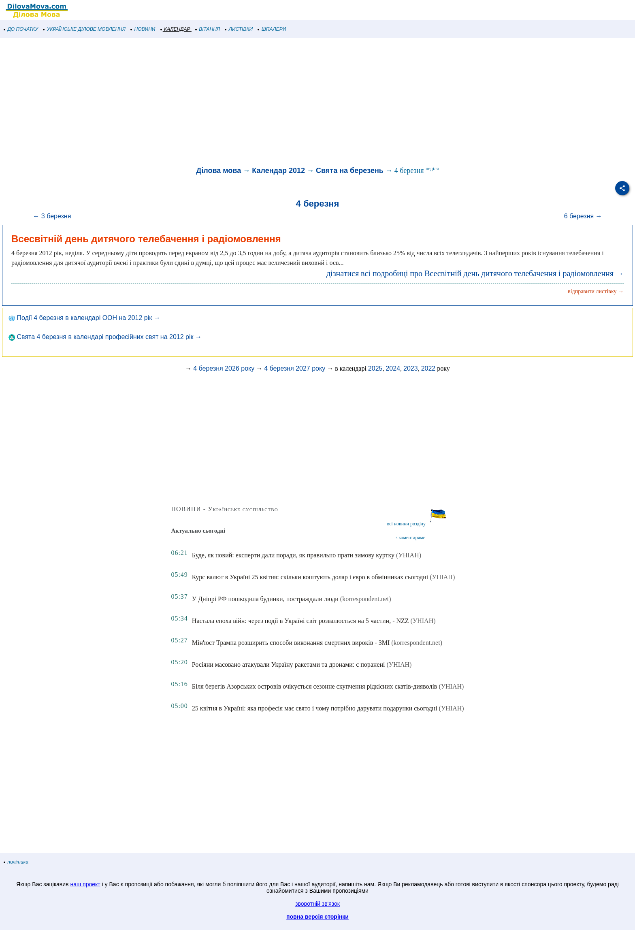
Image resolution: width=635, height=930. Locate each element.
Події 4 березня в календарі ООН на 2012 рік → (84, 317)
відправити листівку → (596, 291)
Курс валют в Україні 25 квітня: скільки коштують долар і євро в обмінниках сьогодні (310, 577)
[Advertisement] (243, 103)
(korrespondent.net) (365, 598)
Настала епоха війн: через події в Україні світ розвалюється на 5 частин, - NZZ (300, 620)
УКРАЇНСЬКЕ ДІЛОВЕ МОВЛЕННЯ (84, 29)
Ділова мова (218, 170)
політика (16, 862)
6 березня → (583, 216)
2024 (393, 368)
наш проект (85, 884)
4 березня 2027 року (294, 368)
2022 (428, 368)
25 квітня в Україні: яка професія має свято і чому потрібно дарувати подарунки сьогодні (314, 708)
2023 (410, 368)
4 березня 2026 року (223, 368)
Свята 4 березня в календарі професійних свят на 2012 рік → (105, 336)
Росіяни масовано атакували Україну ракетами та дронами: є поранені (288, 664)
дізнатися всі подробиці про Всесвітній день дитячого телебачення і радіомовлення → (475, 273)
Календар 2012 (278, 170)
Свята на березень (350, 170)
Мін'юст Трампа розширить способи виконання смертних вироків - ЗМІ (291, 642)
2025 (375, 368)
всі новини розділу (406, 524)
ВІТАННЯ (207, 29)
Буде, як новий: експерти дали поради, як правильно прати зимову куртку (293, 555)
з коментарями (411, 537)
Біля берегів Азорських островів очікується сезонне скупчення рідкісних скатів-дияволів (314, 686)
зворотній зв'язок (317, 903)
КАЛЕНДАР (176, 29)
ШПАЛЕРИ (272, 29)
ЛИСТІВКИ (239, 29)
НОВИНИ (143, 29)
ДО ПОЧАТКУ (21, 29)
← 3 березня (52, 216)
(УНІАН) (408, 555)
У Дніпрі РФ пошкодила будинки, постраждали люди (265, 598)
